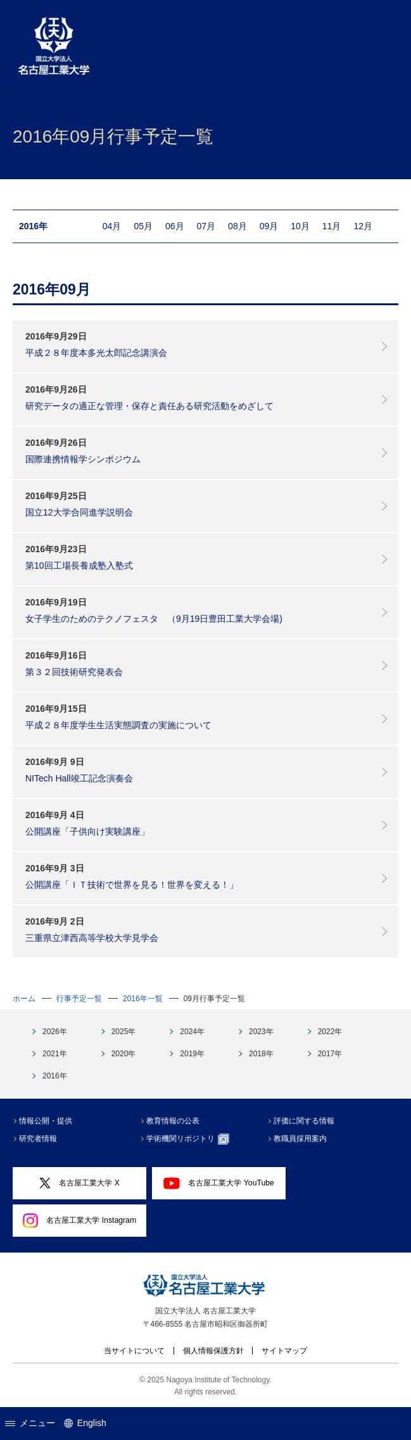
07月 (206, 226)
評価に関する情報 (304, 1120)
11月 (331, 226)
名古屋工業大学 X (79, 1183)
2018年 (261, 1053)
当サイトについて (134, 1350)
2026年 (54, 1031)
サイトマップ (284, 1350)
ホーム (24, 998)
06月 (174, 226)
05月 (143, 226)
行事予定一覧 (79, 998)
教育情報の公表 (172, 1120)
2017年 (330, 1053)
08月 (237, 226)
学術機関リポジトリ (187, 1139)
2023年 (261, 1031)
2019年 (192, 1053)
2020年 (123, 1053)
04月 (112, 226)
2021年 (54, 1053)
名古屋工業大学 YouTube (218, 1183)
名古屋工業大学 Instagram (79, 1220)
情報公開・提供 (45, 1120)
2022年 (330, 1031)
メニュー (30, 1423)
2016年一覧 (143, 998)
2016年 (54, 1075)
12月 (362, 226)
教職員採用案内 (300, 1138)
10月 (300, 226)
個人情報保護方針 (213, 1350)
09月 (269, 226)
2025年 (123, 1031)
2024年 (192, 1031)
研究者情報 (38, 1138)
